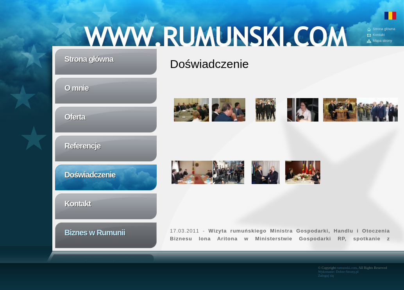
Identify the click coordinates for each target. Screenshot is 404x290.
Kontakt (379, 35)
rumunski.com (347, 268)
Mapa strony (382, 41)
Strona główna (384, 29)
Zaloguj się (326, 275)
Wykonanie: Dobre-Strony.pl (338, 272)
